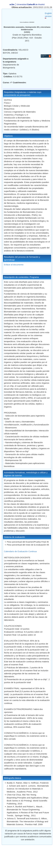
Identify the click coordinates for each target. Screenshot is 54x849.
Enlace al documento (13, 264)
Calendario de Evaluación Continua (20, 551)
